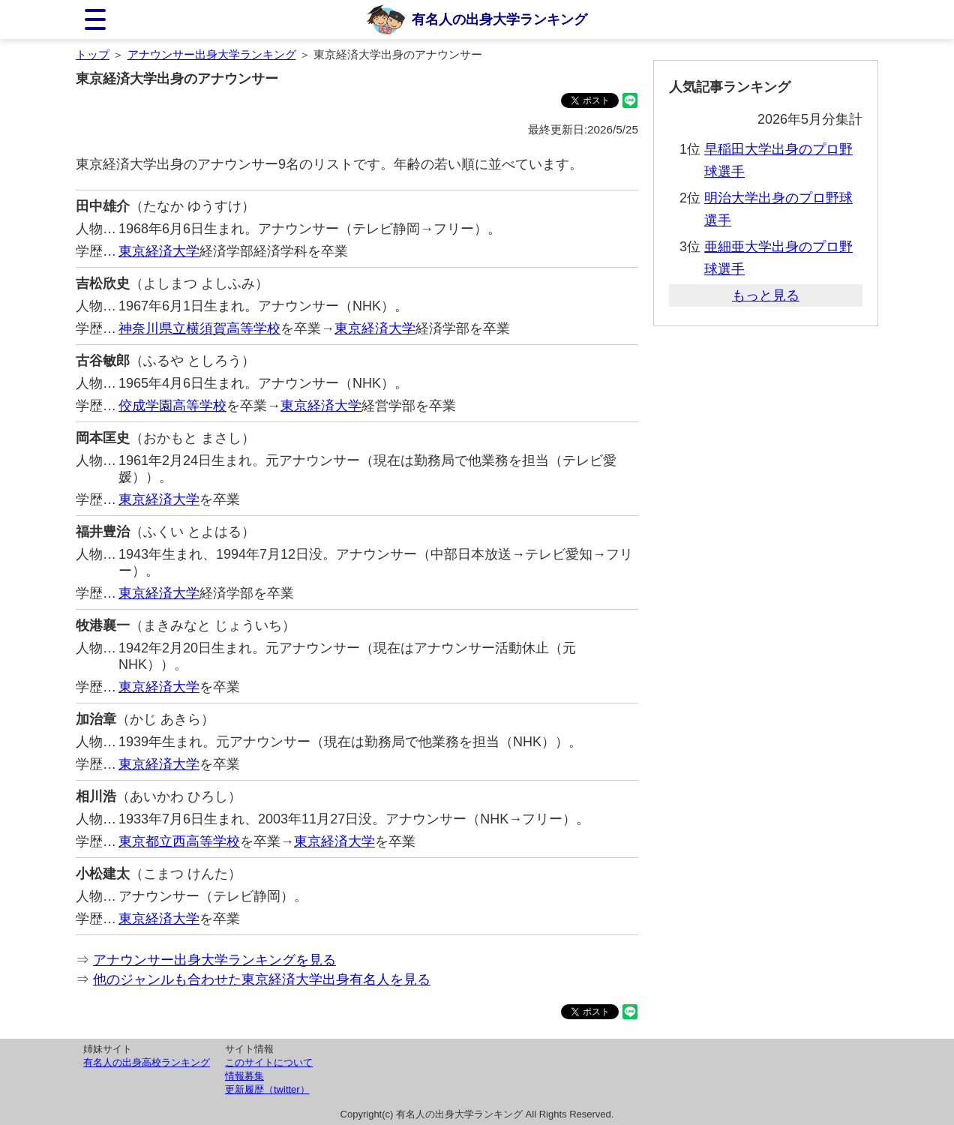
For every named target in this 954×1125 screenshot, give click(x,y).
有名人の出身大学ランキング (499, 19)
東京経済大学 (159, 251)
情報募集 (244, 1076)
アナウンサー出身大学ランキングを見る (214, 960)
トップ (93, 54)
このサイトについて (269, 1062)
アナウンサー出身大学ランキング (212, 54)
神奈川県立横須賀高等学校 (199, 328)
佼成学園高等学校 (172, 405)
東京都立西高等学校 (179, 841)
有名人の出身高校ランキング (146, 1062)
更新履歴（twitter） (267, 1089)
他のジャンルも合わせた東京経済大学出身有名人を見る (261, 979)
